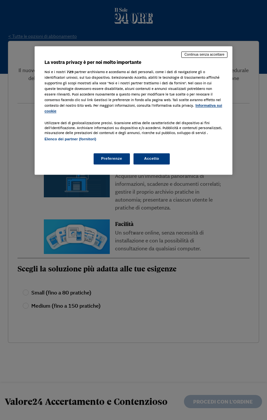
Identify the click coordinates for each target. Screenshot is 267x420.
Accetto (151, 158)
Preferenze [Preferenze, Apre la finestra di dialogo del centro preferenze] (111, 158)
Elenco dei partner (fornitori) (70, 139)
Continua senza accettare (204, 55)
